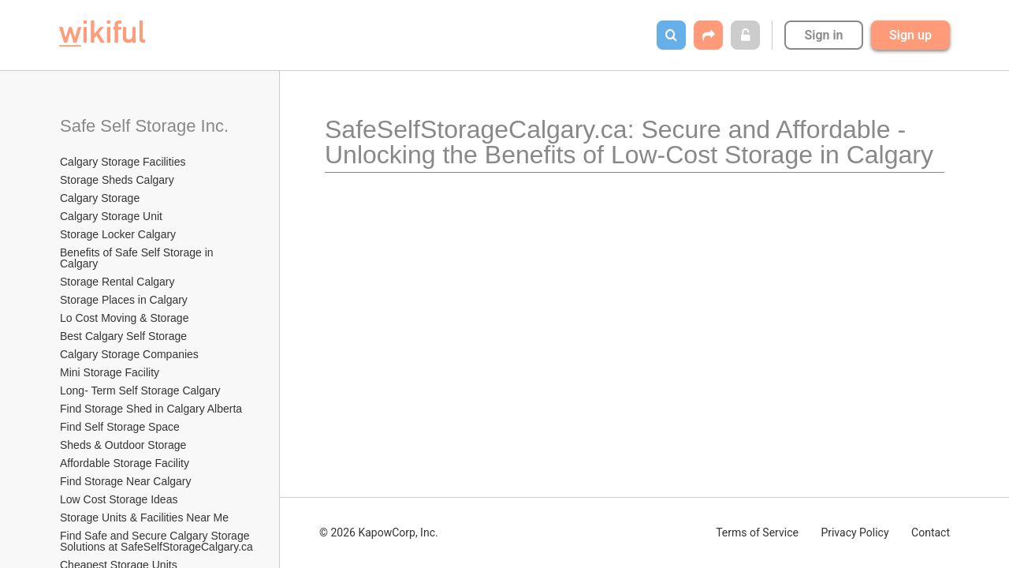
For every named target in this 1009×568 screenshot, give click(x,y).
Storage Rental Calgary (117, 281)
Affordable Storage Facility (124, 463)
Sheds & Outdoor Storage (123, 445)
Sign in (823, 35)
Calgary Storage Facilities (123, 161)
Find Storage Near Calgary (126, 481)
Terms (757, 532)
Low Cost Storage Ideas (118, 499)
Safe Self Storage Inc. (144, 126)
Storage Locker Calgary (118, 234)
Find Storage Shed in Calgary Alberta (151, 408)
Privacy (854, 532)
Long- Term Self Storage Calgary (140, 390)
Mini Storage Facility (109, 372)
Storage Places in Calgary (124, 299)
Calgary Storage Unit (111, 216)
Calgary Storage (100, 198)
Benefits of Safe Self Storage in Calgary (138, 258)
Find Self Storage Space (120, 426)
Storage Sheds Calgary (117, 180)
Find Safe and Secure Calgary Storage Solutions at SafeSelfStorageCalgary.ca (156, 541)
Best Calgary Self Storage (123, 336)
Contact (930, 532)
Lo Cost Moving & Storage (124, 318)
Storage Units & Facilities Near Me (144, 517)
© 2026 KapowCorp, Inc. (378, 532)
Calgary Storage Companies (129, 354)
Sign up (910, 35)
